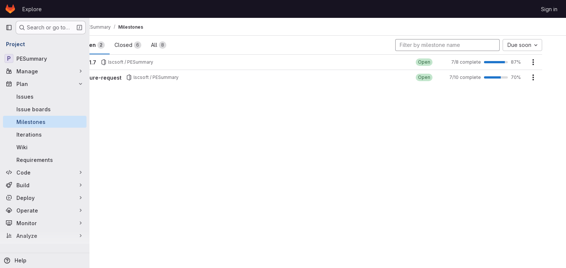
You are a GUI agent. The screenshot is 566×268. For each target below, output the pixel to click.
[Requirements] (45, 160)
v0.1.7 (110, 62)
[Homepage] (10, 9)
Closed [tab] (149, 45)
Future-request (123, 77)
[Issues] (45, 96)
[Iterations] (45, 134)
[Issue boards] (45, 109)
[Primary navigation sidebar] (9, 28)
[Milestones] (45, 122)
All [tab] (180, 45)
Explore (32, 9)
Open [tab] (114, 45)
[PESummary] (45, 58)
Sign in (549, 9)
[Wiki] (45, 147)
